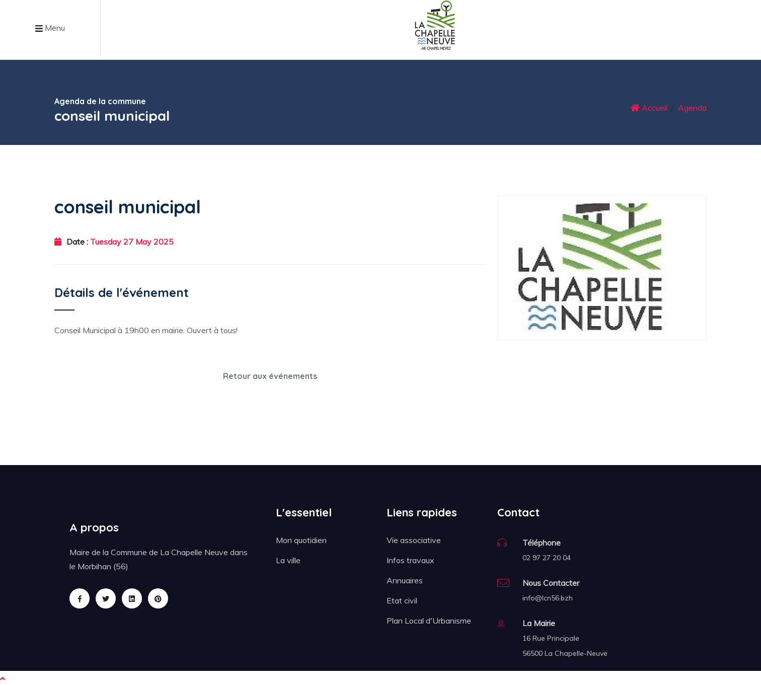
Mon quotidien (301, 540)
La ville (288, 560)
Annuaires (405, 580)
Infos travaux (410, 560)
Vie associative (414, 540)
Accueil (649, 108)
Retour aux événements (270, 376)
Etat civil (402, 600)
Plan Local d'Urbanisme (429, 621)
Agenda (692, 108)
